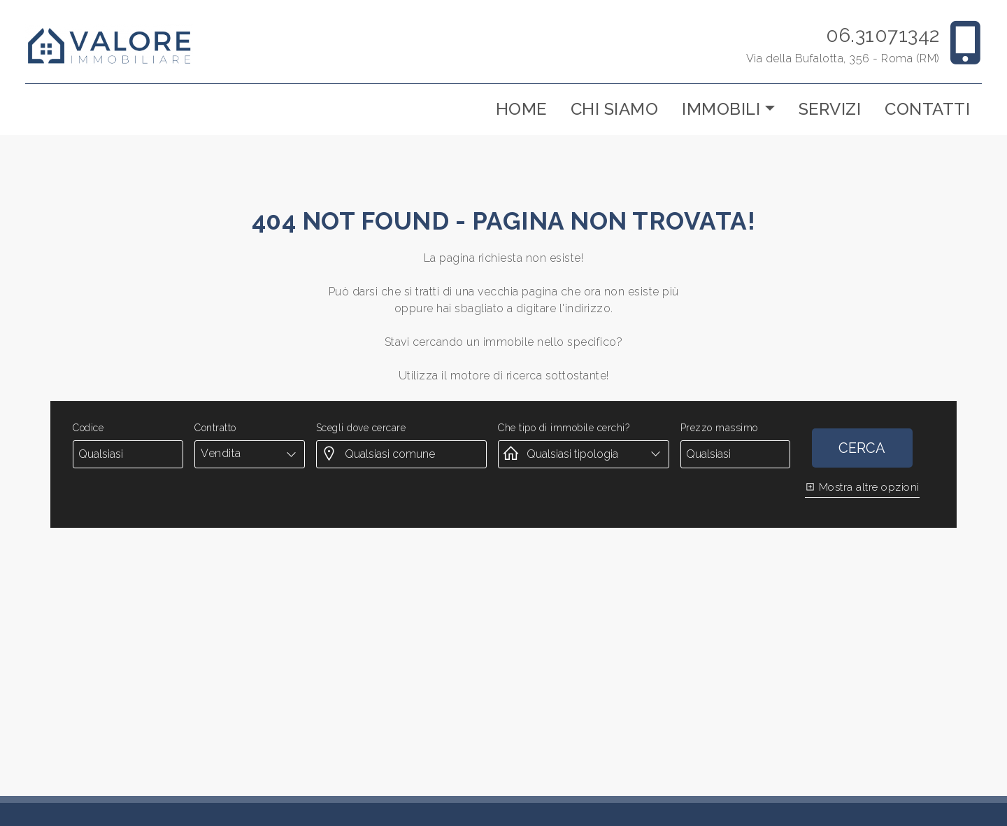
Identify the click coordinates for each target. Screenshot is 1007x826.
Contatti (927, 109)
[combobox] (249, 453)
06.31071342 (883, 35)
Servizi (830, 109)
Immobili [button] (721, 109)
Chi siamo (615, 109)
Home (521, 109)
